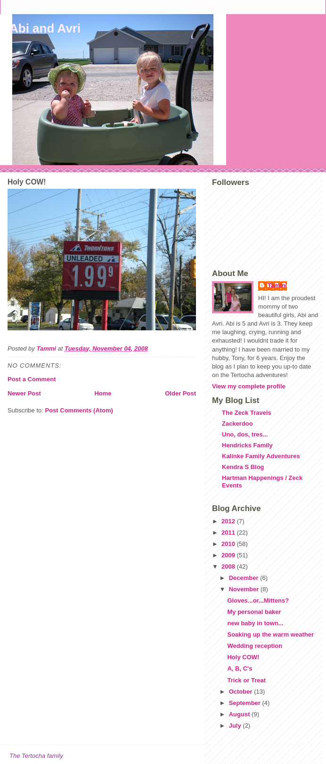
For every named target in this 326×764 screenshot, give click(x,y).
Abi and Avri (45, 28)
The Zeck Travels (246, 412)
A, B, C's (239, 668)
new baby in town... (255, 623)
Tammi (277, 285)
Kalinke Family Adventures (261, 456)
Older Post (180, 393)
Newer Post (24, 393)
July (236, 725)
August (240, 714)
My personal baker (254, 611)
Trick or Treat (246, 680)
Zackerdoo (237, 423)
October (241, 691)
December (244, 577)
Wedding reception (254, 645)
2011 (229, 532)
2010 (229, 543)
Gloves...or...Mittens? (258, 600)
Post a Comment (32, 379)
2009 (229, 555)
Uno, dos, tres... (245, 434)
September (245, 702)
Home (102, 393)
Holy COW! (243, 657)
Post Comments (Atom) (79, 410)
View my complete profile (248, 386)
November (245, 589)
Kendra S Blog (243, 466)
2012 (229, 521)
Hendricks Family (247, 445)
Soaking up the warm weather (270, 634)
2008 (229, 566)
